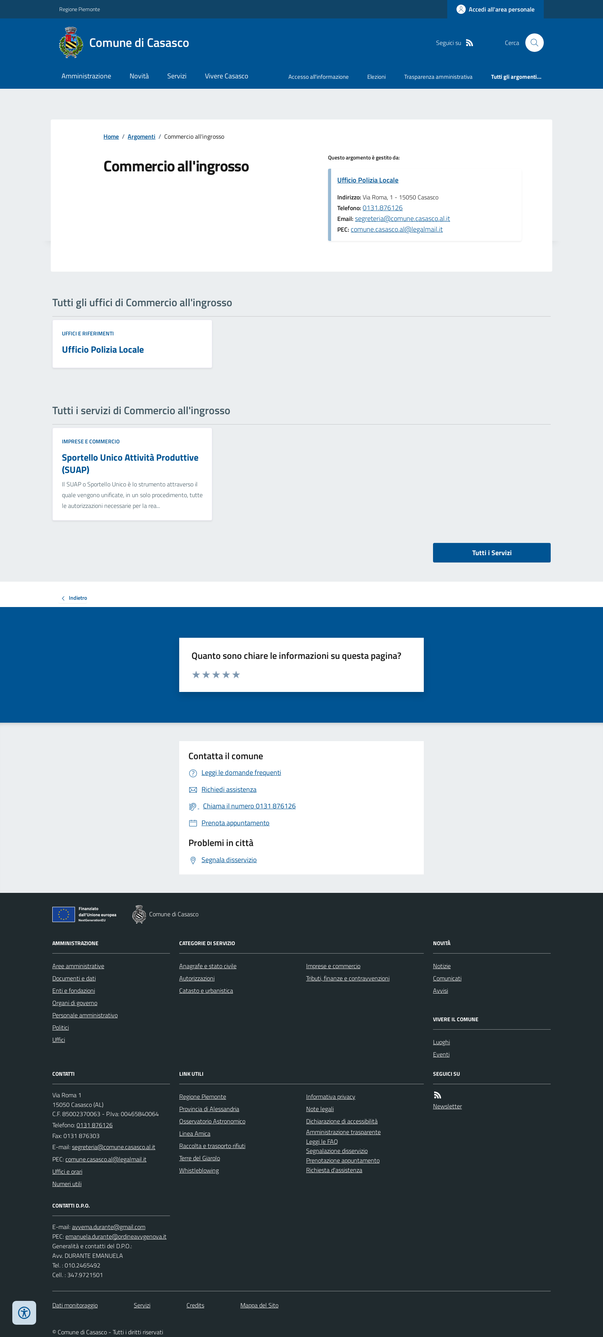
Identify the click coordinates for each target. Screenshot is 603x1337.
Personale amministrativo (85, 1015)
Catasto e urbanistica (206, 990)
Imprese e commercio (91, 441)
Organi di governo (74, 1002)
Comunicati (447, 978)
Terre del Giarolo (199, 1158)
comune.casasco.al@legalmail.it (397, 229)
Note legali (320, 1108)
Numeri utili (67, 1183)
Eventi (441, 1054)
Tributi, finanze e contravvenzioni (348, 978)
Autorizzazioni (197, 978)
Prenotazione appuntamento (343, 1160)
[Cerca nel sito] (531, 42)
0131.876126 (383, 207)
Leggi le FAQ (322, 1141)
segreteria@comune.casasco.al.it (402, 218)
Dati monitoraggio (75, 1305)
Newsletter (447, 1106)
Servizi (177, 76)
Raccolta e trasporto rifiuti (212, 1145)
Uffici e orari (67, 1171)
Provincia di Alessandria (209, 1108)
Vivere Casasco (226, 76)
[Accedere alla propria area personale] (495, 9)
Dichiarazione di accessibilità (342, 1121)
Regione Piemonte (79, 9)
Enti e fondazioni (73, 990)
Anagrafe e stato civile (208, 965)
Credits (195, 1305)
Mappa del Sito (259, 1305)
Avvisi (440, 990)
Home (111, 136)
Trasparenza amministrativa (438, 76)
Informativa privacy (330, 1096)
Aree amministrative (78, 965)
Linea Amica (194, 1133)
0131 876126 (95, 1125)
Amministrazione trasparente (343, 1131)
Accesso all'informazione (318, 76)
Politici (60, 1027)
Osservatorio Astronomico (212, 1121)
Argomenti (141, 136)
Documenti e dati (74, 978)
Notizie (442, 965)
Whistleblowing (199, 1170)
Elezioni (376, 76)
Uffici (58, 1039)
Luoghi (441, 1042)
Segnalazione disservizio (337, 1150)
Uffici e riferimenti (88, 333)
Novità (139, 76)
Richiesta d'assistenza (334, 1169)
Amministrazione (86, 76)
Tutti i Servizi (492, 552)
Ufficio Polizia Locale (367, 180)
